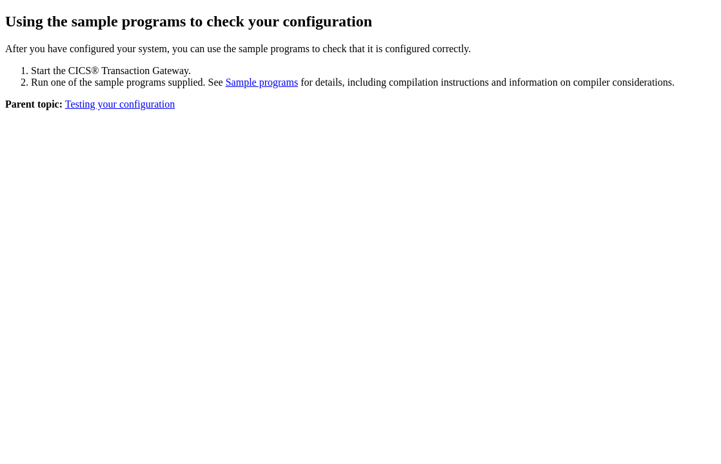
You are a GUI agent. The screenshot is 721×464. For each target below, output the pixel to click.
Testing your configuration (120, 104)
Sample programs (262, 82)
